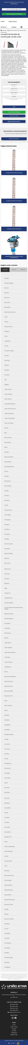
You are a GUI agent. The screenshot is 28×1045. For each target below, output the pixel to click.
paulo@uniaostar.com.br (14, 1012)
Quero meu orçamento (14, 138)
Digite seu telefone (14, 92)
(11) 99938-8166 (14, 1010)
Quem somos (13, 21)
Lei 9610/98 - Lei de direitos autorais (16, 978)
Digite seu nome (14, 84)
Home (2, 21)
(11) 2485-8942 (14, 1006)
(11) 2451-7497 (14, 1008)
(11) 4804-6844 (14, 1004)
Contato (13, 27)
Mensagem (14, 96)
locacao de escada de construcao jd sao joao (4, 32)
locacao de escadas (15, 30)
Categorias (8, 30)
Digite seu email (14, 88)
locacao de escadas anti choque (22, 30)
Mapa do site (14, 1034)
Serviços (3, 27)
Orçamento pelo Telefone (14, 115)
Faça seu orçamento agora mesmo (14, 9)
